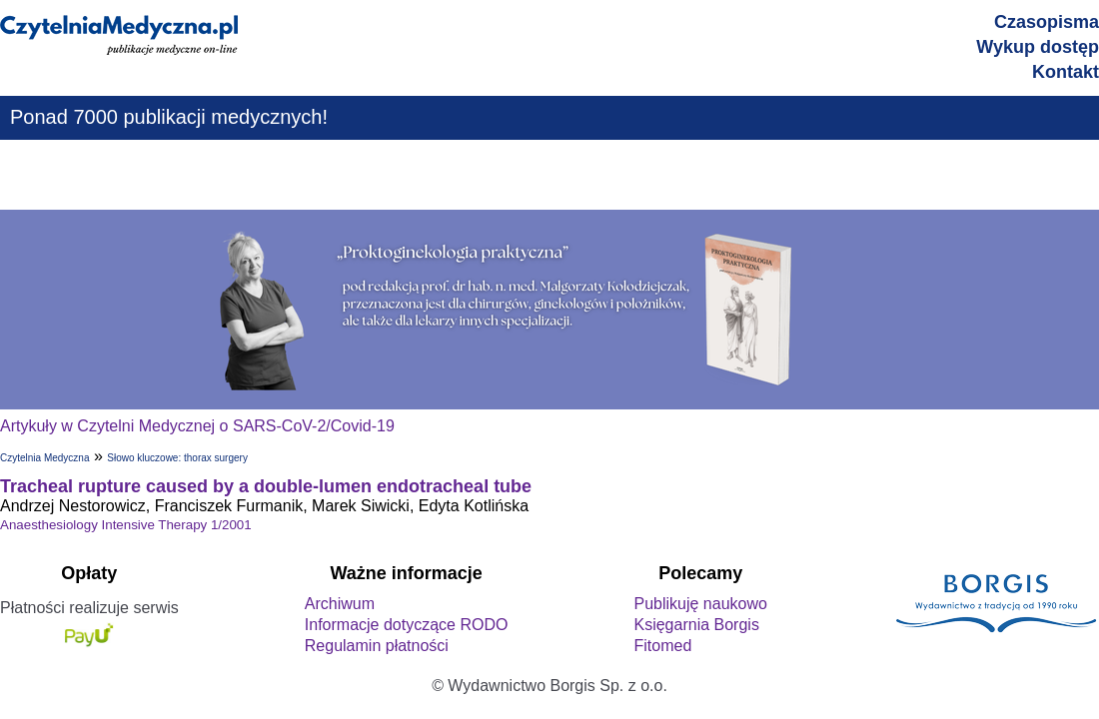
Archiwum (340, 603)
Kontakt (1065, 72)
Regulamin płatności (377, 645)
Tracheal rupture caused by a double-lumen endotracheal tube (266, 486)
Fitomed (662, 645)
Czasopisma (1046, 22)
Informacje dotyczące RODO (407, 624)
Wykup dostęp (1037, 47)
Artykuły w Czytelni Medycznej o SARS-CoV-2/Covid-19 (197, 425)
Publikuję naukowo (699, 603)
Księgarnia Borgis (695, 624)
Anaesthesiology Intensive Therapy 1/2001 (126, 524)
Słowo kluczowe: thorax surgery (177, 457)
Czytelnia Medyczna (44, 457)
